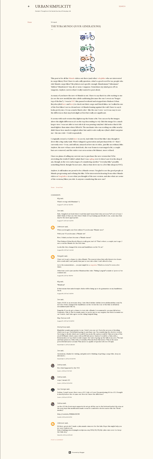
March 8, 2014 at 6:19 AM (64, 435)
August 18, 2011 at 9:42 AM (65, 250)
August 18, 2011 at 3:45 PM (65, 293)
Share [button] (30, 22)
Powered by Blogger (76, 452)
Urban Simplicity (53, 6)
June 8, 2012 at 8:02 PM (64, 417)
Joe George (61, 389)
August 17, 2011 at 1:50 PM (65, 204)
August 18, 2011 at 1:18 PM (65, 275)
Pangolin (60, 256)
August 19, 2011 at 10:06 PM (65, 321)
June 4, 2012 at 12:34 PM (64, 383)
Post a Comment (57, 440)
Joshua (59, 365)
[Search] (122, 6)
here (64, 104)
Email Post (59, 187)
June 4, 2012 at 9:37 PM (64, 397)
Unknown (60, 227)
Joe (58, 211)
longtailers (63, 176)
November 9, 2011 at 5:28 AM (66, 344)
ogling (91, 159)
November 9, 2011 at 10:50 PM (66, 359)
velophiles (102, 78)
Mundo (72, 78)
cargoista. (94, 265)
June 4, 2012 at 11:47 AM (64, 371)
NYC (73, 101)
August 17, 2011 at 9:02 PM (65, 220)
